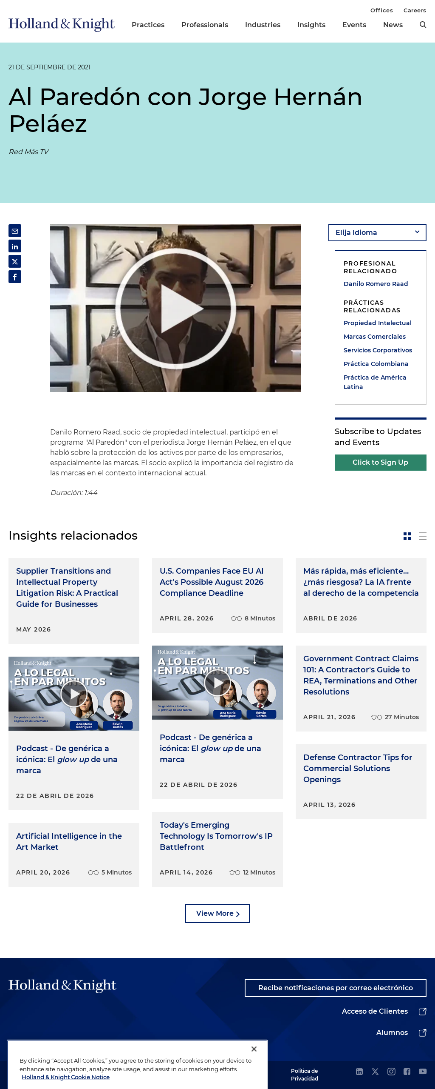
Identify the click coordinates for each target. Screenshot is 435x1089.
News (393, 25)
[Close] (254, 1063)
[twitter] (375, 1072)
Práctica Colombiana (376, 364)
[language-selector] (377, 232)
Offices (381, 10)
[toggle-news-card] (407, 536)
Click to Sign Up (380, 462)
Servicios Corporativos (378, 350)
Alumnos (392, 1033)
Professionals (204, 25)
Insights (311, 25)
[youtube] (423, 1072)
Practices (148, 25)
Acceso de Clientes (375, 1011)
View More (215, 913)
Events (354, 25)
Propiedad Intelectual (378, 323)
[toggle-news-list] (423, 536)
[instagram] (391, 1072)
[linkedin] (359, 1072)
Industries (262, 25)
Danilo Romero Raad (376, 284)
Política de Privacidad (304, 1075)
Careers (415, 10)
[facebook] (407, 1072)
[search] (423, 24)
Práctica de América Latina (375, 382)
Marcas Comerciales (375, 336)
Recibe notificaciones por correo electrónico (335, 988)
